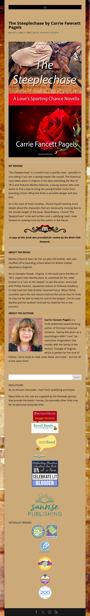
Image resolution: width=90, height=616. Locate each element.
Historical (44, 32)
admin (14, 32)
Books (36, 32)
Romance (54, 32)
